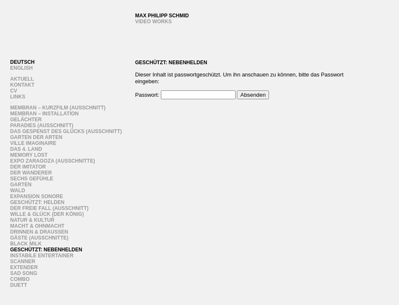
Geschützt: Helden (37, 202)
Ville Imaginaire (33, 143)
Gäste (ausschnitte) (39, 238)
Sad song (23, 273)
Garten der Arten (36, 137)
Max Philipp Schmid (162, 16)
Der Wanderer (31, 173)
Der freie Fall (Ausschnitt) (49, 208)
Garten (21, 185)
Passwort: (185, 95)
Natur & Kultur (32, 220)
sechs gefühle (31, 179)
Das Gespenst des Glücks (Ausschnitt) (66, 131)
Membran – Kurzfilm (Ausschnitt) (58, 108)
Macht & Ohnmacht (37, 226)
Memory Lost (29, 155)
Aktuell (22, 79)
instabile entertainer (41, 256)
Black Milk (26, 244)
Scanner (22, 261)
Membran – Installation (44, 114)
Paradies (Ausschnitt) (41, 125)
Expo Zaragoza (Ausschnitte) (52, 161)
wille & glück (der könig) (47, 214)
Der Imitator (28, 167)
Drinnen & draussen (39, 232)
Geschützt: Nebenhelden (46, 250)
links (17, 97)
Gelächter (26, 120)
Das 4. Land (26, 149)
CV (13, 91)
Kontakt (22, 85)
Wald (17, 190)
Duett (18, 285)
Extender (24, 267)
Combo (20, 279)
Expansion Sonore (36, 196)
